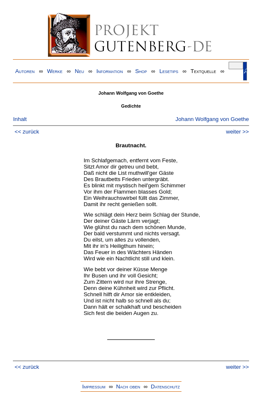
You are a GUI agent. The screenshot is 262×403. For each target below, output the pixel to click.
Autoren (25, 71)
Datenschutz (165, 386)
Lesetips (168, 71)
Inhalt (20, 119)
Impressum (94, 386)
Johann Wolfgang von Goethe (212, 119)
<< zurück (27, 131)
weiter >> (237, 131)
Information (109, 71)
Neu (79, 71)
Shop (141, 71)
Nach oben (128, 386)
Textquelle (203, 71)
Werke (55, 71)
